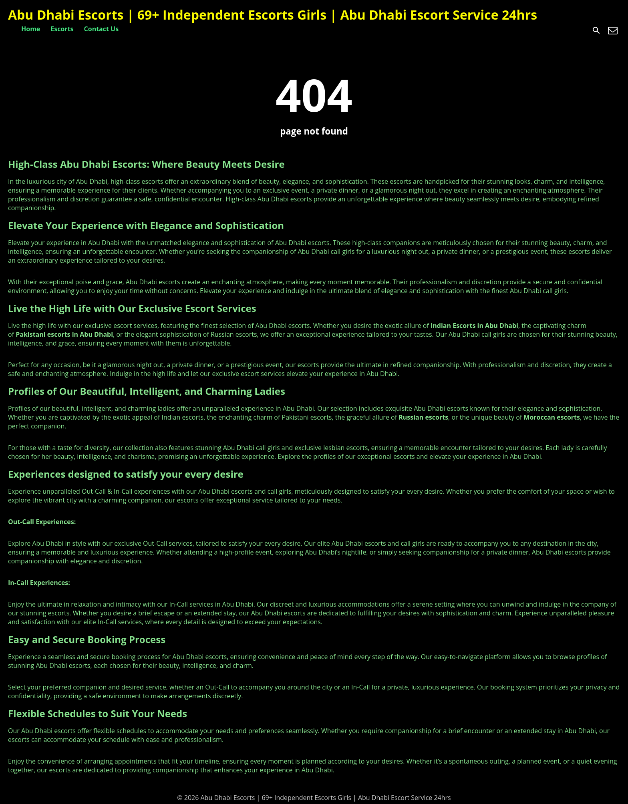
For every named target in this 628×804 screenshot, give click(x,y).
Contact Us (101, 28)
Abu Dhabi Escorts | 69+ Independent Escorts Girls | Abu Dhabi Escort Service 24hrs (272, 14)
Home (30, 28)
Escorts (61, 28)
